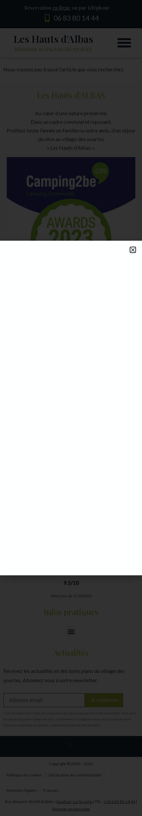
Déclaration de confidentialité (75, 775)
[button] (124, 43)
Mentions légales (21, 790)
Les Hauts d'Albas (53, 38)
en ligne (62, 7)
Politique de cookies (24, 775)
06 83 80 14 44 (76, 18)
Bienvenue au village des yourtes (53, 49)
